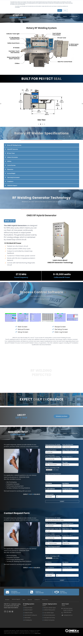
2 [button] (40, 124)
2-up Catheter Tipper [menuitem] (49, 612)
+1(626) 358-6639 (39, 592)
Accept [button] (59, 10)
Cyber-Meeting (63, 592)
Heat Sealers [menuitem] (28, 617)
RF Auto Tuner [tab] (11, 153)
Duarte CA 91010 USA (68, 610)
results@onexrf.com (15, 592)
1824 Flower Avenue (67, 608)
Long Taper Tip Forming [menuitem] (49, 617)
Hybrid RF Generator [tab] (12, 149)
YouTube (12, 611)
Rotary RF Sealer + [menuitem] (29, 610)
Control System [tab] (11, 165)
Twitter (7, 612)
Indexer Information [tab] (12, 157)
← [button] (0, 103)
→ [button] (82, 103)
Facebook (5, 611)
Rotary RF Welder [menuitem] (28, 607)
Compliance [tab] (10, 181)
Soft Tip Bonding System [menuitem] (49, 615)
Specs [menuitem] (58, 16)
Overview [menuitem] (52, 16)
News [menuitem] (24, 599)
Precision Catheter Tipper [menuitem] (50, 607)
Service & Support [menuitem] (16, 599)
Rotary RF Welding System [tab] (14, 145)
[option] (41, 102)
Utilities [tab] (9, 161)
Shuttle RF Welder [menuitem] (29, 612)
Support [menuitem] (65, 16)
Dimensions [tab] (10, 169)
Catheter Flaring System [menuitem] (49, 610)
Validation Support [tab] (12, 185)
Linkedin (10, 611)
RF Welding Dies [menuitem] (74, 16)
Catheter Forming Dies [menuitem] (49, 620)
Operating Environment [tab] (13, 177)
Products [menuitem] (7, 599)
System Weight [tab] (11, 173)
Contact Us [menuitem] (37, 599)
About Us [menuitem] (30, 599)
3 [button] (42, 124)
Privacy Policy (37, 633)
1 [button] (38, 124)
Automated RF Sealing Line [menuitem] (31, 615)
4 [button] (44, 124)
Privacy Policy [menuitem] (45, 599)
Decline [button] (65, 10)
